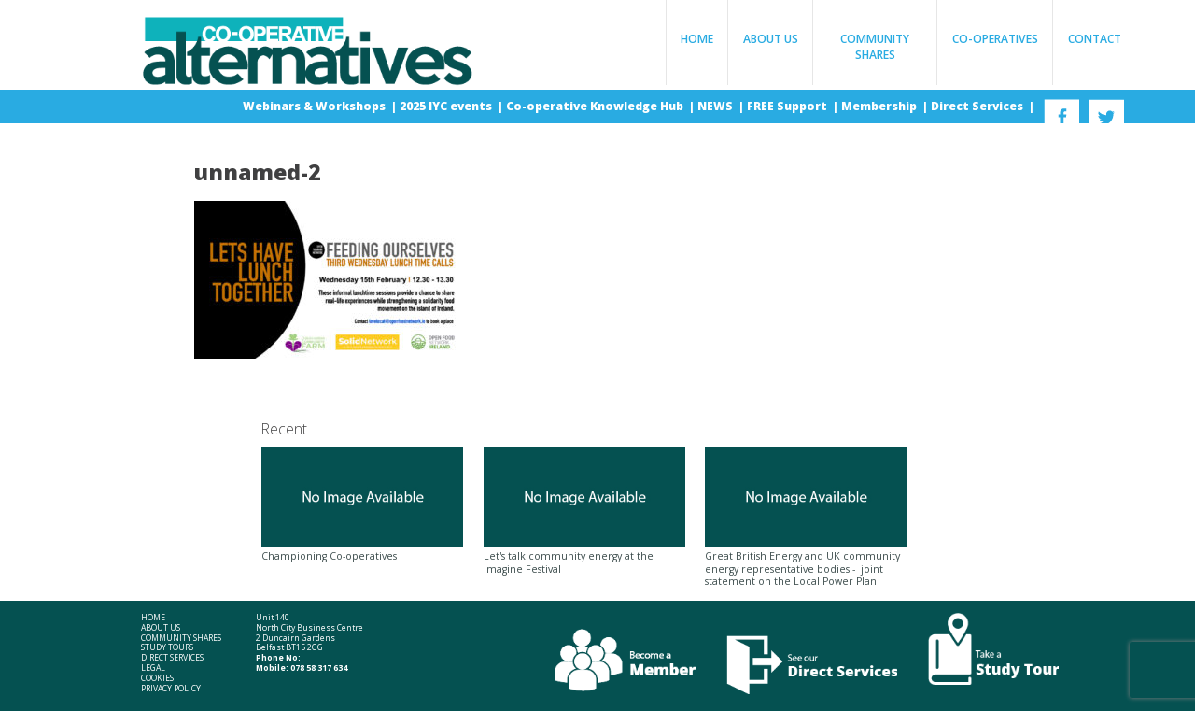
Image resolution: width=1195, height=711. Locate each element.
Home (697, 39)
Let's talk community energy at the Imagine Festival (584, 511)
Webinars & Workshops (315, 106)
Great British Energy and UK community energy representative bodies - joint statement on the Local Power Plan (806, 517)
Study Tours (167, 648)
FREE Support (788, 106)
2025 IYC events (447, 106)
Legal (153, 668)
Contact (1094, 39)
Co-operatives (995, 39)
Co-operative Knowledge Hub (596, 106)
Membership (880, 106)
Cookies (157, 679)
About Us (770, 39)
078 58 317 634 (318, 668)
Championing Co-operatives (362, 504)
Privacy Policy (171, 689)
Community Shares (874, 47)
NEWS (716, 106)
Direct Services (978, 106)
